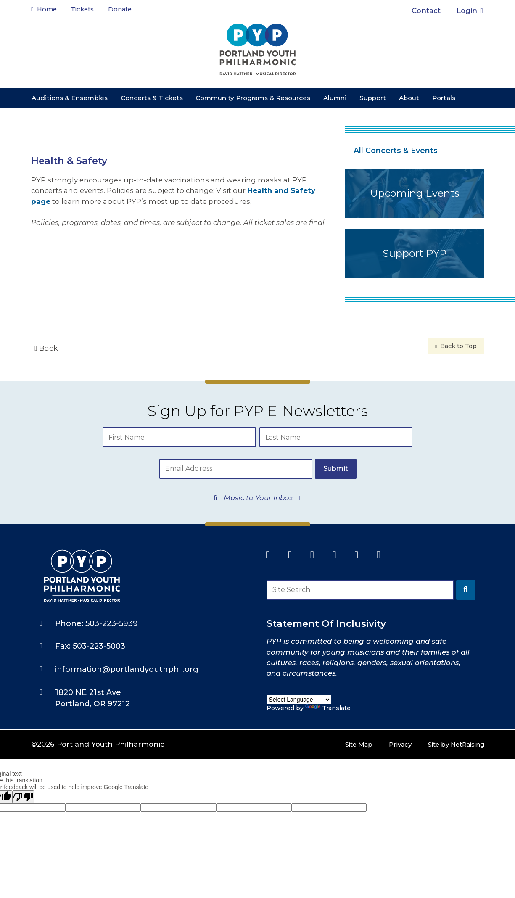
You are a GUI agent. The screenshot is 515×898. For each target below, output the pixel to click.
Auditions (70, 98)
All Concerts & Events (396, 150)
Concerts (152, 98)
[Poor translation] (23, 776)
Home (46, 10)
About (409, 98)
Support (372, 98)
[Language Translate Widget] (299, 682)
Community (252, 98)
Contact (426, 10)
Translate (328, 690)
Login (470, 10)
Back (46, 347)
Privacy (388, 724)
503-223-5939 (111, 603)
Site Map (343, 724)
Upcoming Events (414, 193)
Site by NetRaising (450, 724)
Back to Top (456, 346)
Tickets (90, 10)
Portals (443, 98)
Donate (129, 7)
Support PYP (414, 253)
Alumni (334, 98)
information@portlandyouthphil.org (126, 649)
